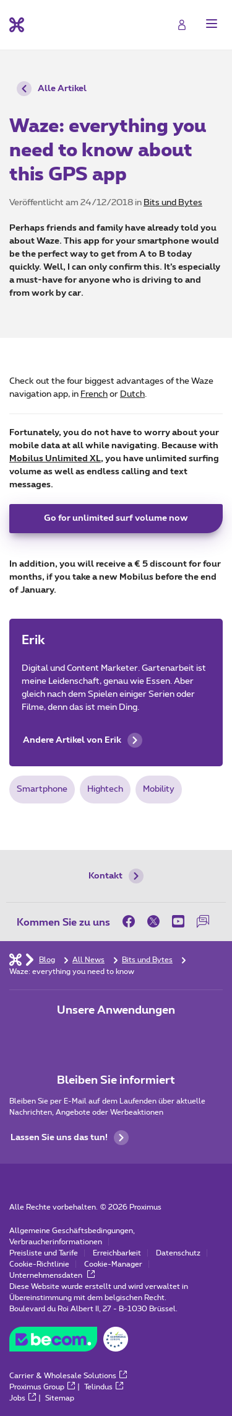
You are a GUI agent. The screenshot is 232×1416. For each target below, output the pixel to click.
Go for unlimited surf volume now (116, 518)
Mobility (158, 789)
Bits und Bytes (173, 202)
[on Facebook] (131, 921)
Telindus (103, 1387)
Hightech (105, 789)
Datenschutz (178, 1253)
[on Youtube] (178, 921)
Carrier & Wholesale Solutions (68, 1375)
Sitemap (59, 1398)
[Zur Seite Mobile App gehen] (82, 1036)
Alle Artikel (52, 88)
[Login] (182, 24)
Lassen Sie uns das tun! (70, 1137)
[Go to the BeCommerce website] (68, 1342)
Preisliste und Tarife (43, 1253)
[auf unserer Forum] (203, 921)
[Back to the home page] (16, 24)
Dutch (132, 394)
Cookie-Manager (113, 1264)
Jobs (22, 1398)
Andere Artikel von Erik (82, 740)
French (94, 394)
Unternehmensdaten (52, 1275)
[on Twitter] (153, 921)
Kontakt (116, 876)
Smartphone (42, 789)
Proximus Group (42, 1387)
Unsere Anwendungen (116, 1010)
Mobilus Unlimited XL (55, 458)
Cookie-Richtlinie (39, 1264)
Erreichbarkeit (117, 1253)
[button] (211, 23)
